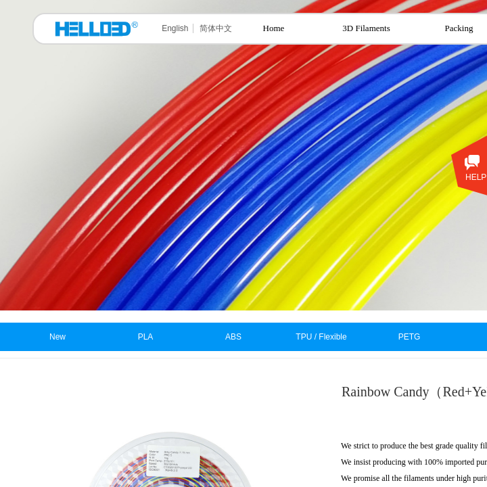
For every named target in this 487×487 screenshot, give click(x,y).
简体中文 (216, 28)
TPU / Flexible (321, 337)
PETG (409, 337)
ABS (233, 337)
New (57, 337)
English (175, 28)
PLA (146, 337)
